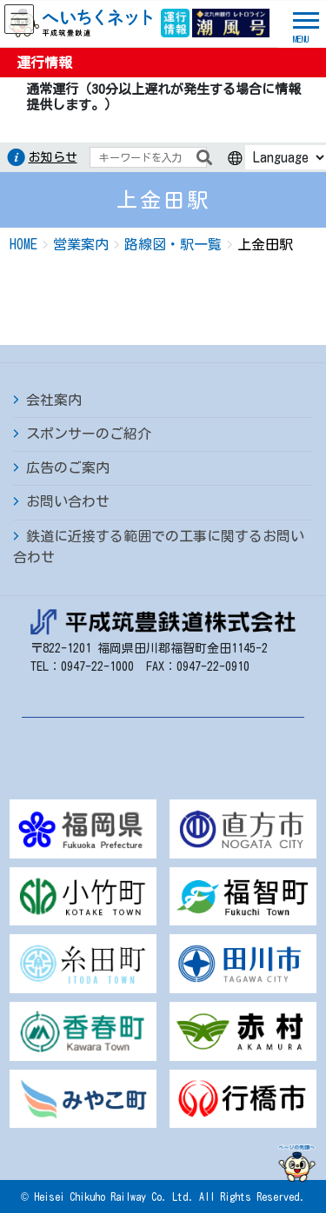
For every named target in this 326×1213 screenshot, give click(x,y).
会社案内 (54, 400)
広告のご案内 (68, 467)
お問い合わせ (68, 501)
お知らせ (53, 157)
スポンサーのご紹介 (88, 434)
